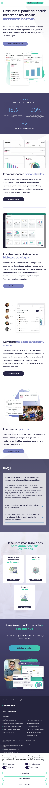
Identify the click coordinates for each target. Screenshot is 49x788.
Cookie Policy (39, 760)
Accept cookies (24, 784)
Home (8, 699)
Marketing (31, 767)
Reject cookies (24, 779)
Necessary (8, 764)
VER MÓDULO (13, 580)
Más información (15, 44)
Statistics (8, 767)
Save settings (24, 773)
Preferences (32, 764)
